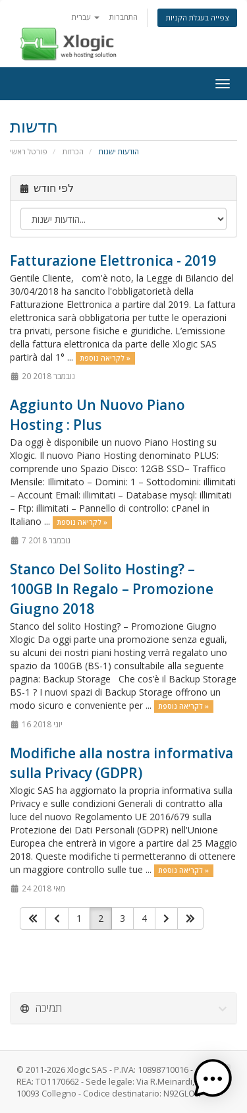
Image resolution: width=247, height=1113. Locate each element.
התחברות (123, 17)
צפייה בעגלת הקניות (197, 17)
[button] (213, 1079)
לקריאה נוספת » (105, 358)
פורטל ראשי (28, 151)
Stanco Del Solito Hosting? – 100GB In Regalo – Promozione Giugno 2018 (111, 589)
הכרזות (73, 151)
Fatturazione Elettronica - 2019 (113, 260)
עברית (85, 17)
